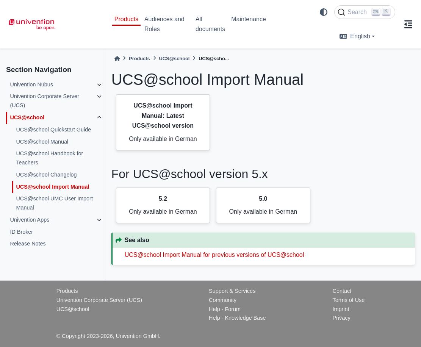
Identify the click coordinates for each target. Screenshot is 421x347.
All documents (210, 24)
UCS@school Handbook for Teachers (49, 158)
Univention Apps (29, 220)
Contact (341, 291)
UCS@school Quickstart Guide (53, 130)
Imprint (340, 309)
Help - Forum (225, 309)
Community (222, 300)
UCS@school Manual (42, 142)
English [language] (355, 36)
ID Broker (21, 232)
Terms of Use (348, 300)
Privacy (341, 318)
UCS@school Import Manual (52, 187)
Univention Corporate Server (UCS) (44, 100)
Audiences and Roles (164, 24)
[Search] (364, 12)
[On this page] (408, 24)
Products (126, 19)
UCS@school (27, 117)
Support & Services (232, 291)
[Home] (117, 59)
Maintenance (248, 19)
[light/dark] (323, 12)
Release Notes (27, 244)
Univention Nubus (31, 84)
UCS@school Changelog (46, 175)
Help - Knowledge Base (237, 318)
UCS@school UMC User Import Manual (54, 203)
